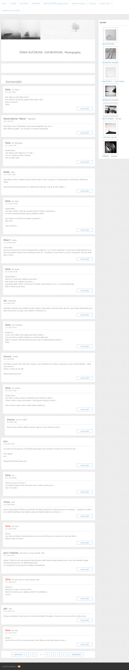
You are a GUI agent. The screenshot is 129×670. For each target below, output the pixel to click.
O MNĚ (13, 3)
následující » (77, 654)
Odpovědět (84, 109)
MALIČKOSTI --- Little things (113, 81)
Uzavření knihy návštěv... (12, 10)
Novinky (92, 3)
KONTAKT (36, 3)
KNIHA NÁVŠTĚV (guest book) (56, 3)
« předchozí (18, 654)
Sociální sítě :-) (105, 3)
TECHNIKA (24, 3)
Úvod (4, 3)
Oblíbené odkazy (79, 3)
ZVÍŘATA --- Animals (109, 156)
